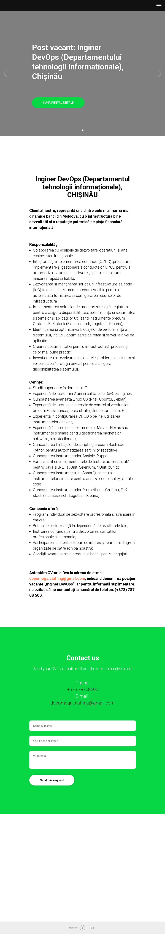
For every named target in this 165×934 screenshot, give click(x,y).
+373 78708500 (82, 689)
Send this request (52, 780)
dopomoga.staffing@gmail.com (57, 578)
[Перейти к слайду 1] (82, 130)
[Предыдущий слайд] (5, 73)
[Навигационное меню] (158, 5)
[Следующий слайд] (159, 73)
